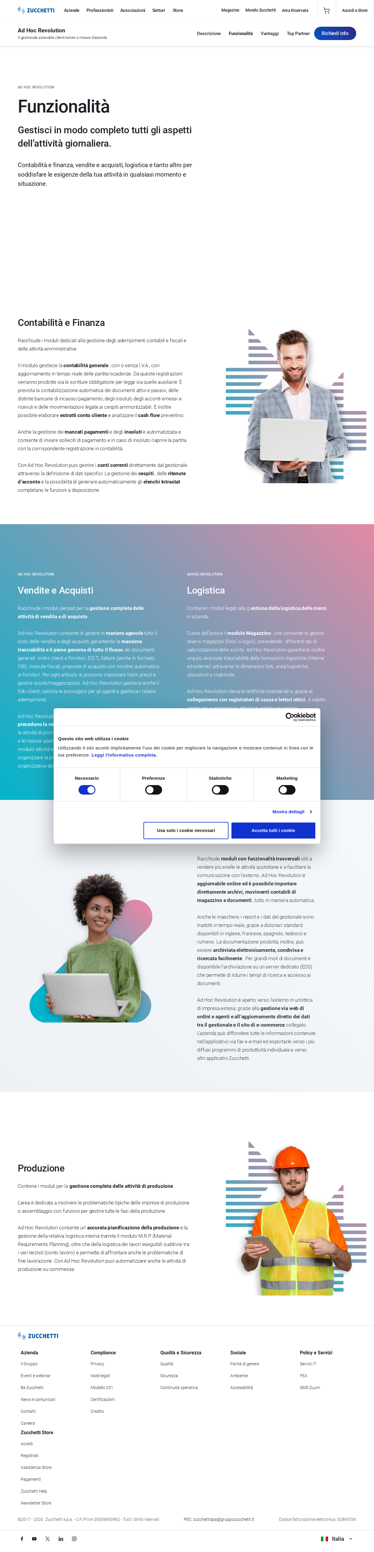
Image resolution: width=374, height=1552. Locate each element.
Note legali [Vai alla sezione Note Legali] (100, 1375)
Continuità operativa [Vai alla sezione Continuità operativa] (179, 1387)
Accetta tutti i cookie (273, 830)
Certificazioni (103, 1399)
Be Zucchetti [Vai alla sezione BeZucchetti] (32, 1387)
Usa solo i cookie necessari (186, 830)
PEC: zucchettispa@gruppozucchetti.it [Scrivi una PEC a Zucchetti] (219, 1519)
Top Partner (298, 33)
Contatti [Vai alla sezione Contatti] (28, 1411)
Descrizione (209, 33)
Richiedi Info (335, 33)
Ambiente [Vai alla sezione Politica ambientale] (239, 1375)
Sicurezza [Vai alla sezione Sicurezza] (169, 1375)
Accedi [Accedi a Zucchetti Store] (27, 1443)
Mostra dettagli (288, 811)
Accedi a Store (355, 10)
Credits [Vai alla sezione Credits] (97, 1411)
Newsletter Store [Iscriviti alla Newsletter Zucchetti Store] (36, 1503)
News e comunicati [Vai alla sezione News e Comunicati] (38, 1399)
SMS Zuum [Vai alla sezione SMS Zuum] (310, 1387)
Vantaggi (270, 33)
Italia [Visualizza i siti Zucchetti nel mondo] (336, 1538)
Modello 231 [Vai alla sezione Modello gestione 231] (102, 1387)
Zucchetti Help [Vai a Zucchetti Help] (34, 1491)
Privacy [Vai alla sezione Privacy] (97, 1363)
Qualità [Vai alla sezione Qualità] (166, 1363)
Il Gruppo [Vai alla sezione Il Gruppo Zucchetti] (29, 1363)
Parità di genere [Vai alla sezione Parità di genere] (244, 1363)
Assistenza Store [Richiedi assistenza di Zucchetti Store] (36, 1467)
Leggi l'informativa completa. (124, 754)
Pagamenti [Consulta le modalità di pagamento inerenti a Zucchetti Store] (31, 1479)
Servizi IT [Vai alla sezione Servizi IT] (308, 1363)
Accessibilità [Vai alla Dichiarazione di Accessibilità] (241, 1387)
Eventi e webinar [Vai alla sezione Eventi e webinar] (36, 1375)
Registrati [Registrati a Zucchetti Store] (30, 1455)
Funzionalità (241, 33)
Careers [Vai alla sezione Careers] (28, 1423)
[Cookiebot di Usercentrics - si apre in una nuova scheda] (290, 717)
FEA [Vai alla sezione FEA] (303, 1375)
